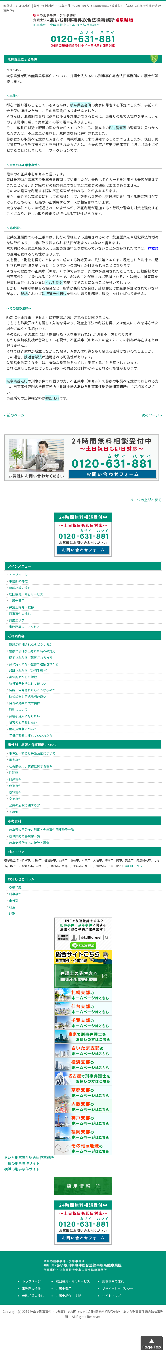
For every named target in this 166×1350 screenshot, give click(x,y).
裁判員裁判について (23, 729)
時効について (18, 709)
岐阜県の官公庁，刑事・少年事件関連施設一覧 (41, 829)
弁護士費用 (17, 600)
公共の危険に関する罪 (24, 805)
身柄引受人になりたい (24, 716)
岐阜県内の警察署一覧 (24, 836)
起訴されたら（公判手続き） (29, 670)
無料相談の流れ (20, 588)
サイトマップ (111, 1295)
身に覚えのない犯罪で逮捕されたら (34, 664)
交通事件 (15, 799)
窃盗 (12, 907)
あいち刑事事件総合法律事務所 (29, 1157)
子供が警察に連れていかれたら (30, 735)
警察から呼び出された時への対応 (32, 651)
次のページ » (151, 415)
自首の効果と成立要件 (24, 703)
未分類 (13, 900)
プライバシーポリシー (117, 1288)
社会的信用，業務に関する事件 (30, 766)
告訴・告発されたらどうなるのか (32, 690)
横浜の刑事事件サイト (22, 1168)
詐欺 (12, 913)
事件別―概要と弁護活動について (32, 753)
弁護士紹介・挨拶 (21, 607)
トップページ (18, 574)
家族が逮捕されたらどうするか (30, 644)
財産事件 (15, 779)
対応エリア (17, 620)
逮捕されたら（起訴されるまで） (32, 657)
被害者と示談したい (23, 722)
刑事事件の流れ (20, 613)
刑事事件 (15, 894)
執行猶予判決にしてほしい (27, 683)
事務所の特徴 (18, 581)
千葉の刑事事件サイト (22, 1163)
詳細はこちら (133, 866)
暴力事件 (15, 760)
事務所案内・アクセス (24, 626)
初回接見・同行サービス (26, 594)
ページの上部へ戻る (146, 499)
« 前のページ (14, 415)
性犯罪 (13, 772)
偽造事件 (15, 785)
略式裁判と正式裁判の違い (27, 696)
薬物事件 (15, 792)
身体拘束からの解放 (23, 677)
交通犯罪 (15, 887)
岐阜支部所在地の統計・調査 (29, 842)
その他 (13, 812)
